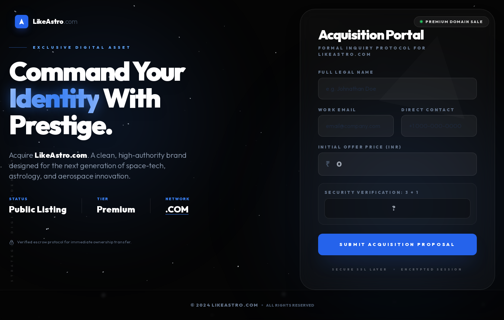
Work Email (337, 109)
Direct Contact (428, 109)
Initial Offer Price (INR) (360, 147)
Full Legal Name (346, 72)
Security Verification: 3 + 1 (371, 192)
